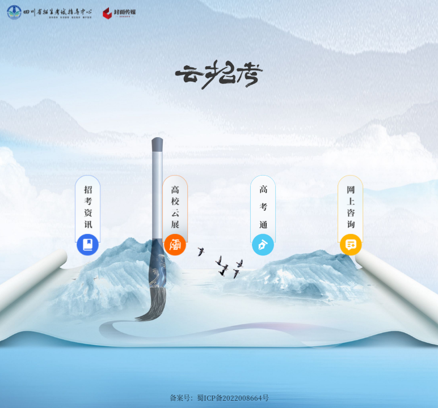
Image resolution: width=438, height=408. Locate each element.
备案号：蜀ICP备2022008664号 (219, 397)
